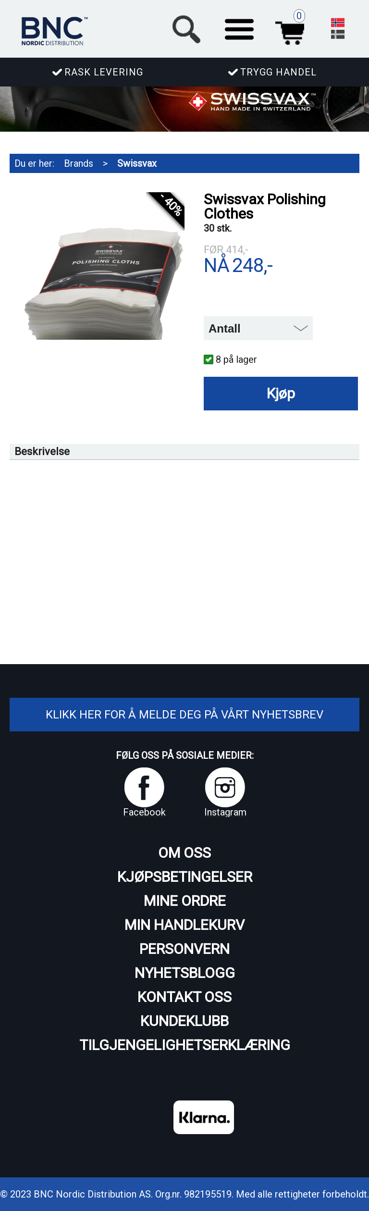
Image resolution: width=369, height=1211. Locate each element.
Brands (78, 163)
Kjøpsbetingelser (184, 876)
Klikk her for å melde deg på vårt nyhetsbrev (184, 714)
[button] (239, 28)
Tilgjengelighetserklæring (184, 1045)
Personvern (184, 948)
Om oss (184, 852)
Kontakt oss (184, 997)
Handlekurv (292, 28)
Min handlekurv (184, 924)
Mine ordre (185, 900)
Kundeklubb (184, 1021)
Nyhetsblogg (185, 972)
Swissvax (137, 163)
